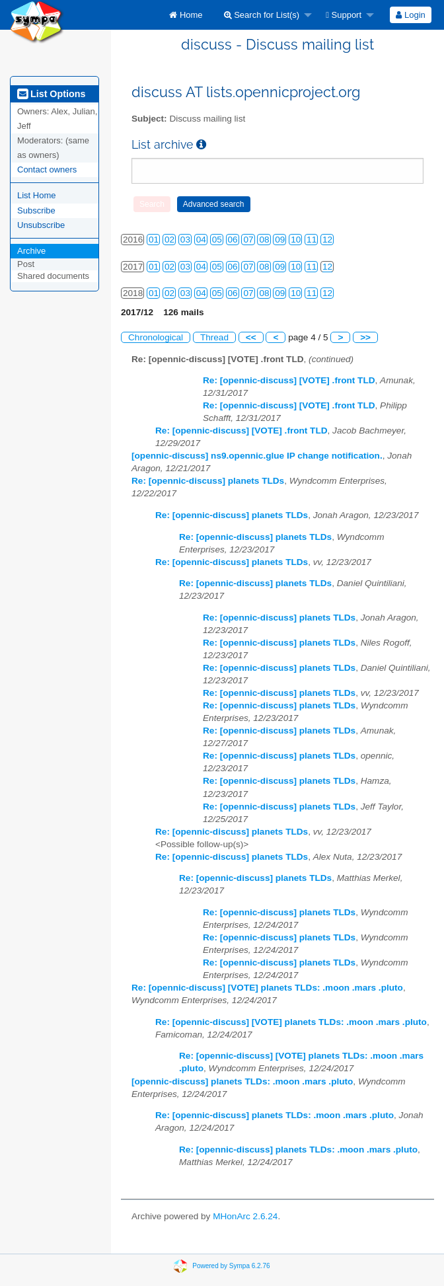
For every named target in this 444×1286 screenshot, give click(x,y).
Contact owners (47, 169)
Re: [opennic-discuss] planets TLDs (207, 481)
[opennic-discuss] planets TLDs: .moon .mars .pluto (242, 1081)
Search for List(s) (262, 15)
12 (327, 240)
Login (410, 15)
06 (233, 240)
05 (217, 240)
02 (169, 240)
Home (185, 15)
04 (201, 240)
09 (280, 240)
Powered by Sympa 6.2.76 (231, 1265)
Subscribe (36, 210)
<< (251, 337)
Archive (31, 251)
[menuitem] (186, 15)
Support (343, 15)
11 (311, 240)
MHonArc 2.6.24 (245, 1216)
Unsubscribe (41, 225)
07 (248, 240)
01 (154, 240)
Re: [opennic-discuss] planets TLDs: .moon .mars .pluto (274, 1115)
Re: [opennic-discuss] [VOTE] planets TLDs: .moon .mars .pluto (267, 988)
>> (365, 337)
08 (264, 240)
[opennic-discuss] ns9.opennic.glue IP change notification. (257, 456)
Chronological (155, 337)
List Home (36, 195)
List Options (51, 94)
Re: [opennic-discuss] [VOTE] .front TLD (289, 380)
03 (185, 240)
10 (296, 240)
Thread (214, 337)
